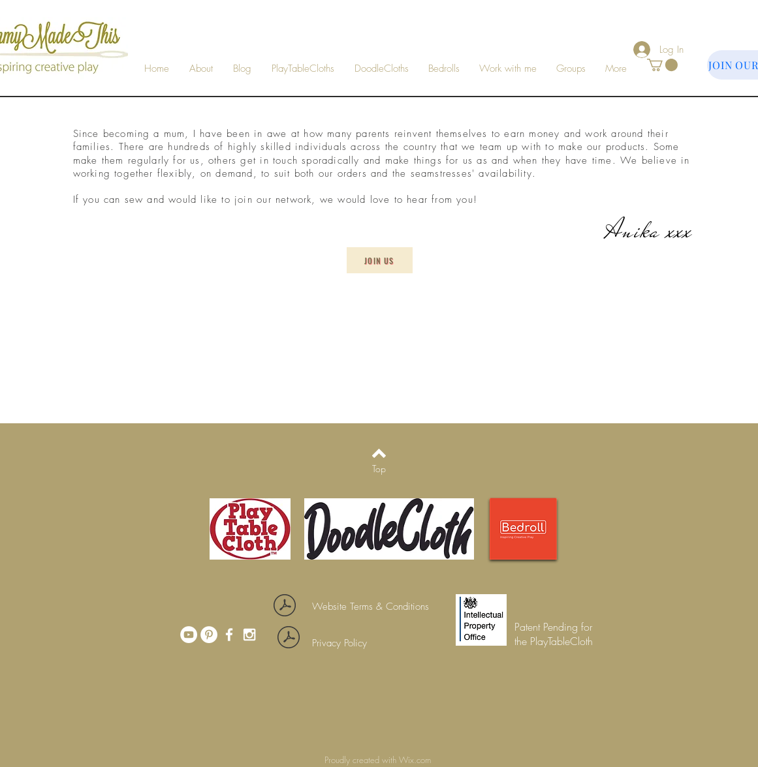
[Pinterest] (208, 634)
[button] (508, 69)
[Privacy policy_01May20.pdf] (289, 639)
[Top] (379, 468)
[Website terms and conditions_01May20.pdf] (285, 607)
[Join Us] (380, 260)
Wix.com (416, 760)
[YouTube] (188, 634)
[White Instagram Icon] (249, 634)
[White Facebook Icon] (229, 634)
